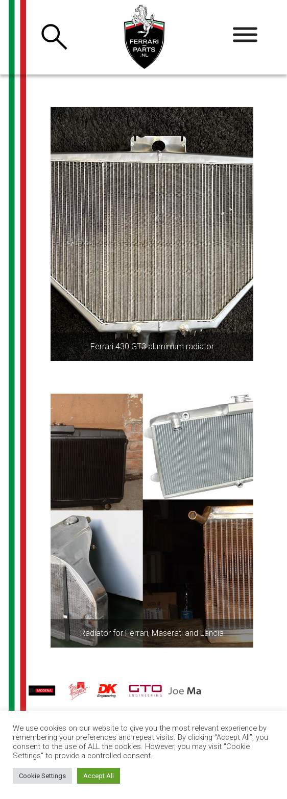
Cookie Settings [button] (42, 776)
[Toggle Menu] (245, 35)
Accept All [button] (98, 776)
